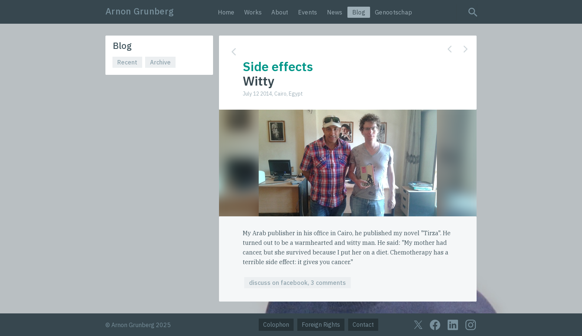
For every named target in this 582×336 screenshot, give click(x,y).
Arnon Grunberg (139, 11)
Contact (363, 324)
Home (226, 12)
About (279, 12)
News (335, 12)
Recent (127, 62)
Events (307, 12)
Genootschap (393, 12)
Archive (160, 62)
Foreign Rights (321, 324)
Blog (358, 12)
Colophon (276, 324)
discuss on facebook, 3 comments (297, 282)
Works (253, 12)
